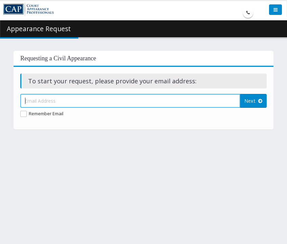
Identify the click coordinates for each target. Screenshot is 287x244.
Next (253, 101)
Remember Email (46, 113)
